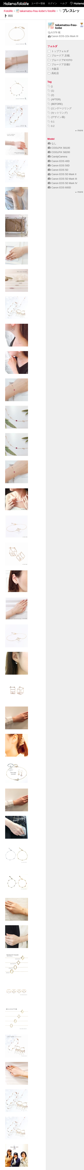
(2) (51, 95)
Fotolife (8, 11)
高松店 (53, 73)
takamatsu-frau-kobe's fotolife (36, 11)
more (79, 130)
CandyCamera (57, 156)
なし (52, 143)
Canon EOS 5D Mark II (62, 174)
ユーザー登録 (38, 3)
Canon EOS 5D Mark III (62, 178)
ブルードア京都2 (59, 64)
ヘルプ (63, 3)
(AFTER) (54, 99)
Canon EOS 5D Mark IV (62, 183)
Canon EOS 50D (59, 165)
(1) (51, 90)
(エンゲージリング (60, 108)
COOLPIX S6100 (59, 147)
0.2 (51, 126)
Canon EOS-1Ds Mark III (63, 36)
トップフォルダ (58, 51)
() (50, 86)
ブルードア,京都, (59, 55)
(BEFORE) (55, 104)
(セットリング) (58, 112)
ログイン (52, 3)
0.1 (51, 121)
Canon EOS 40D (59, 161)
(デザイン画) (56, 117)
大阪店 (53, 68)
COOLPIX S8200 (59, 152)
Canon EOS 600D (59, 187)
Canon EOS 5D (58, 169)
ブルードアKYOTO (60, 60)
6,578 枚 (54, 32)
